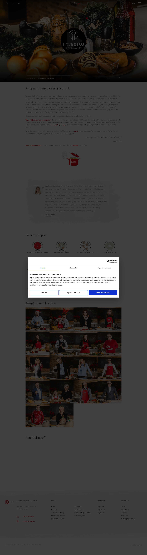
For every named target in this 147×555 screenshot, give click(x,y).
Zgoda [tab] (43, 268)
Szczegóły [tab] (73, 268)
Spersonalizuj (73, 293)
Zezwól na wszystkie (102, 293)
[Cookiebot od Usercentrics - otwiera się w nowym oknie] (108, 260)
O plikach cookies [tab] (104, 268)
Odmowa (44, 293)
